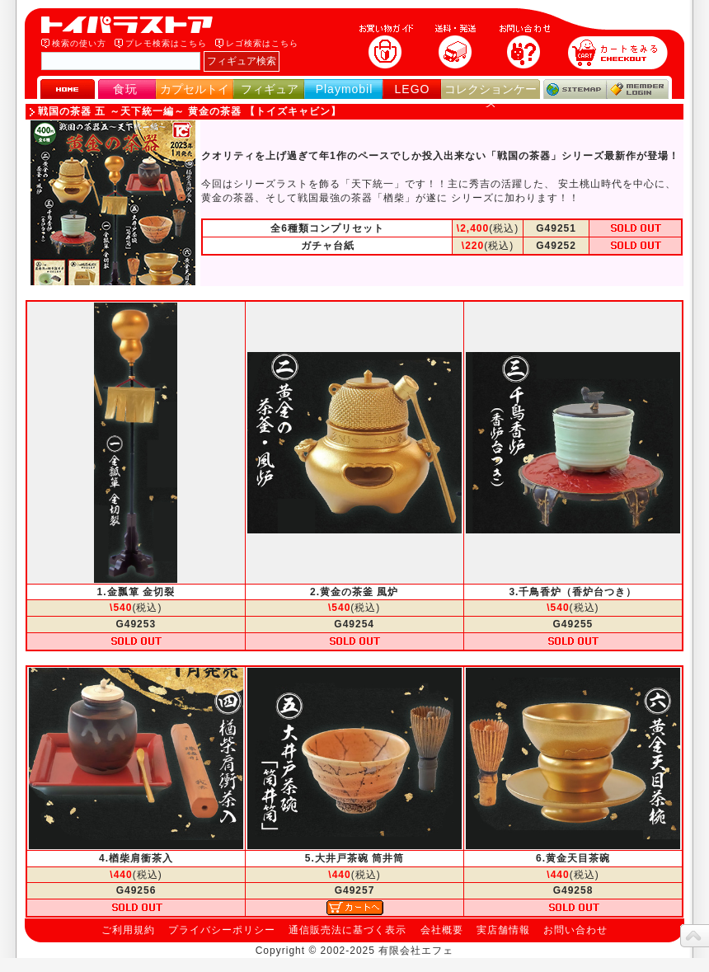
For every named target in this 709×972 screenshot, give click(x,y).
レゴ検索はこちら (262, 43)
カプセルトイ (194, 89)
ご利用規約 (128, 930)
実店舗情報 (503, 930)
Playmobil (344, 89)
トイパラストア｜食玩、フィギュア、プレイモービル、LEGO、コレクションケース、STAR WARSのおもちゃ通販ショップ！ (132, 24)
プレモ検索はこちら (166, 43)
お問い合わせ (575, 930)
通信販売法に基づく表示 (347, 930)
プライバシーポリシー (221, 930)
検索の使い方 (79, 43)
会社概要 (441, 930)
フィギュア (269, 89)
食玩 (125, 89)
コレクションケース (490, 96)
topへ (694, 935)
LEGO (412, 89)
